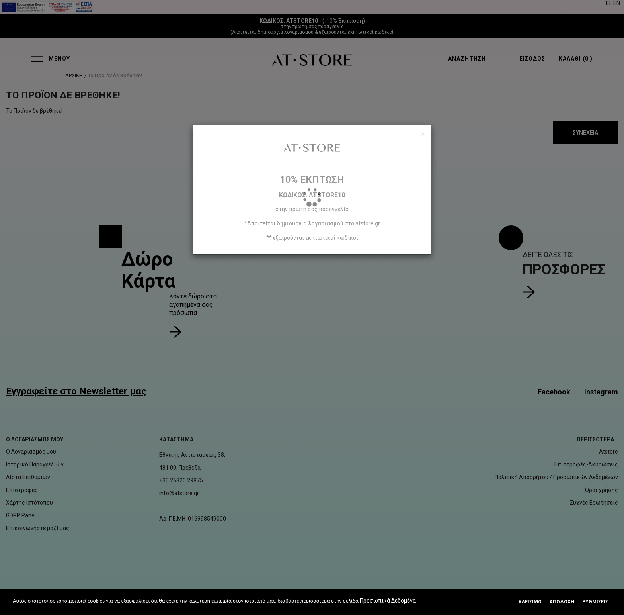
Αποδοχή (561, 602)
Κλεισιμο (530, 602)
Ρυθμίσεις (595, 602)
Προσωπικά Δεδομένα (388, 600)
